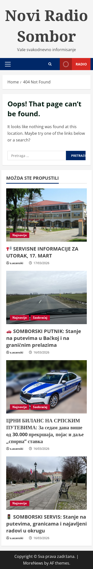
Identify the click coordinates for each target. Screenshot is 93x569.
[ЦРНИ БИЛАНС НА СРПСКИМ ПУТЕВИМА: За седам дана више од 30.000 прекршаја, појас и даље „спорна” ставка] (46, 387)
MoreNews (33, 563)
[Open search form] (50, 64)
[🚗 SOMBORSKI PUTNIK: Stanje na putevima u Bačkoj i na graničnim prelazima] (46, 297)
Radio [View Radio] (73, 64)
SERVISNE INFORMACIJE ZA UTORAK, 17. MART (42, 252)
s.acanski (16, 263)
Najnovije (19, 235)
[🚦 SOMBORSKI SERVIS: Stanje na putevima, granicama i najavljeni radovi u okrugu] (46, 483)
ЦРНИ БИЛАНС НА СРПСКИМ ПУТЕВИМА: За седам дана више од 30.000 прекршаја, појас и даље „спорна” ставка (45, 431)
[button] (7, 64)
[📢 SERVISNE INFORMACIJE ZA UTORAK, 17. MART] (46, 215)
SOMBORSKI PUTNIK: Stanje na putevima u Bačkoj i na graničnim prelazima (43, 338)
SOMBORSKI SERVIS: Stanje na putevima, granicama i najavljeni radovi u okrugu (46, 523)
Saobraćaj (40, 317)
